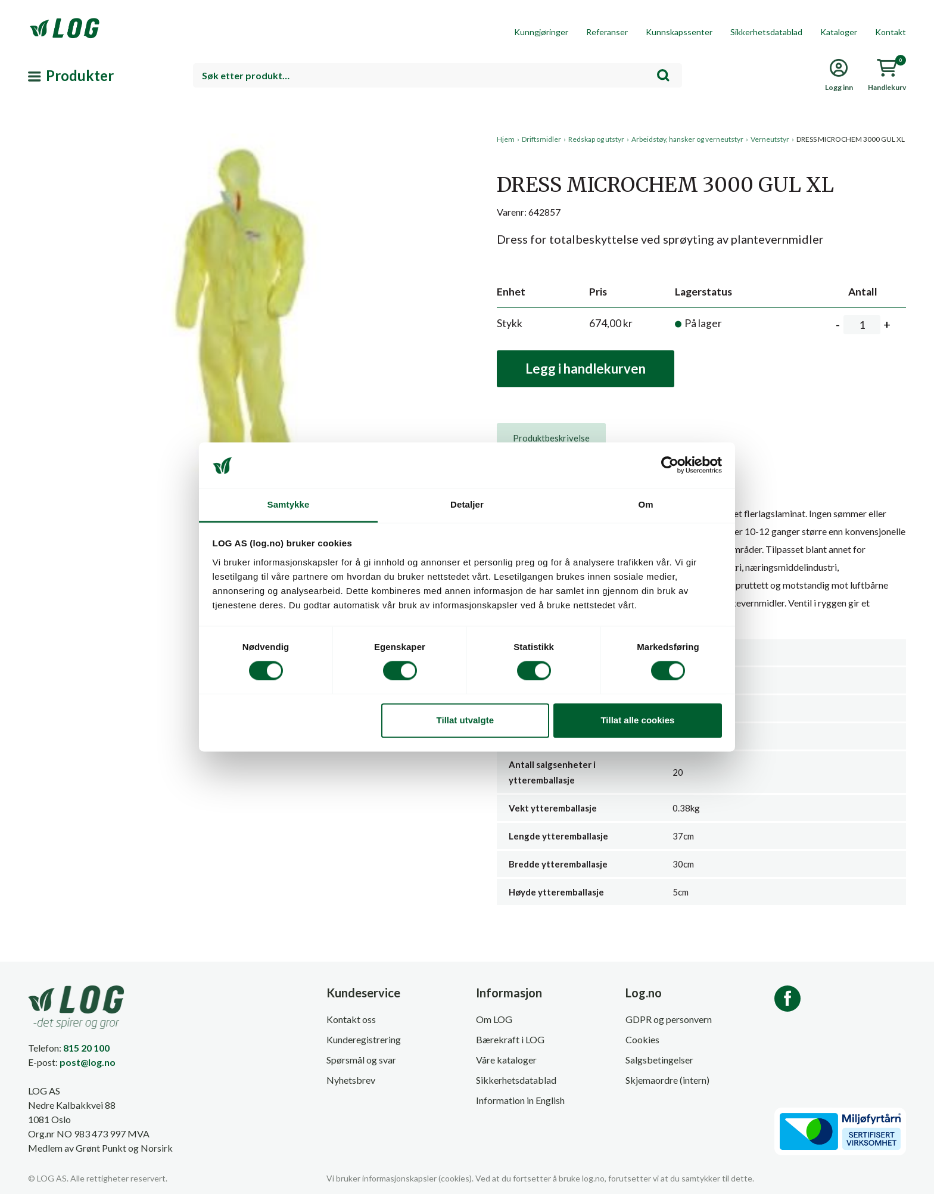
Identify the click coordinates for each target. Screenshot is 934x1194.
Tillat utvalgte (465, 720)
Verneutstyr (770, 139)
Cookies (642, 1039)
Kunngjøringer (541, 32)
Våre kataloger (506, 1059)
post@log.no (88, 1062)
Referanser (607, 32)
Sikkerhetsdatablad (766, 32)
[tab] (551, 438)
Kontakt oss (351, 1019)
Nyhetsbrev (350, 1080)
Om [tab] (645, 504)
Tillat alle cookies (637, 720)
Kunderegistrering (363, 1039)
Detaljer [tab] (467, 504)
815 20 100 (86, 1047)
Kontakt (890, 32)
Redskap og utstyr (596, 139)
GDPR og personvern (668, 1019)
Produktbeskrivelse (551, 438)
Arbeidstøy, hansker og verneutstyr (687, 139)
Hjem (506, 139)
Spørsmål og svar (361, 1059)
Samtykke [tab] (288, 504)
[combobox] (437, 75)
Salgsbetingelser (659, 1059)
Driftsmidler (541, 139)
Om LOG (494, 1019)
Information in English (520, 1100)
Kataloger (838, 32)
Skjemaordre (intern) (667, 1080)
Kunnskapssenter (679, 32)
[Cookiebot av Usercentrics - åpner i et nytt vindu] (670, 465)
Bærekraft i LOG (510, 1039)
